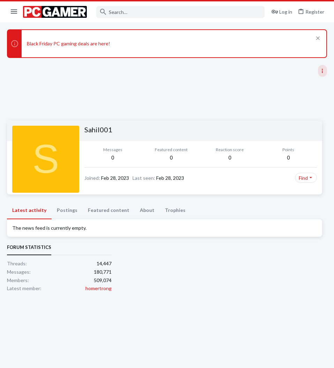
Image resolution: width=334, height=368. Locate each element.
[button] (14, 12)
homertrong (314, 165)
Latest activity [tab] (29, 221)
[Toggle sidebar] (322, 71)
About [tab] (147, 221)
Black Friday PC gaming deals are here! (68, 43)
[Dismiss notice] (317, 39)
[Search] (180, 12)
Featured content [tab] (108, 221)
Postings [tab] (67, 221)
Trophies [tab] (175, 221)
